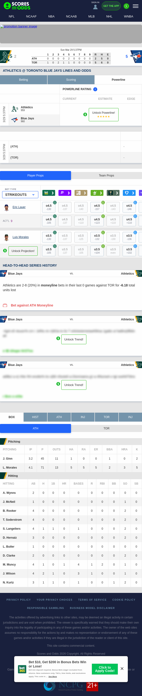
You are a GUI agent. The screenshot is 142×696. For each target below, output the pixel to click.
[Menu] (135, 6)
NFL (12, 16)
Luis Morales (21, 237)
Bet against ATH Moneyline (32, 305)
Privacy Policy (19, 600)
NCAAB (71, 16)
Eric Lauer (19, 207)
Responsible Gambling (45, 608)
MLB (91, 16)
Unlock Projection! (23, 251)
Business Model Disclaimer (92, 608)
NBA (51, 16)
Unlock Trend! (73, 339)
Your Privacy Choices (55, 600)
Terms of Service (92, 600)
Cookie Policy (124, 600)
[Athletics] (27, 107)
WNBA (128, 16)
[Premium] (126, 8)
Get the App (111, 6)
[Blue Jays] (27, 118)
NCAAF (31, 16)
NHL (109, 16)
